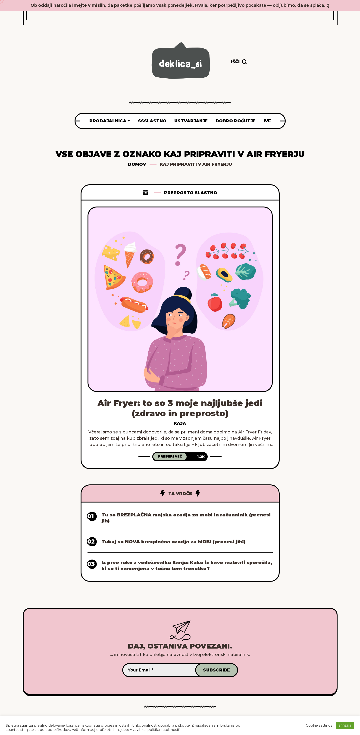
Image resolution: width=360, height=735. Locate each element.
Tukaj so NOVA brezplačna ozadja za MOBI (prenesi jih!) (173, 541)
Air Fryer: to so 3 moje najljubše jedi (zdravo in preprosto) (180, 408)
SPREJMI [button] (344, 725)
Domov (137, 164)
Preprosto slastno (190, 192)
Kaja (180, 423)
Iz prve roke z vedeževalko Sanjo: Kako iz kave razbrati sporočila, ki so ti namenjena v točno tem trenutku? (186, 565)
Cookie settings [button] (319, 725)
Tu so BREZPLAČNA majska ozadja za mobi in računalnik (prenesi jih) (186, 518)
